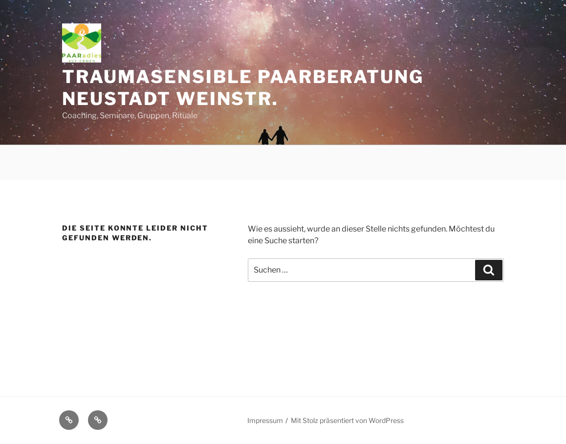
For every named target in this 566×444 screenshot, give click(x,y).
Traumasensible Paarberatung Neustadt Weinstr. (243, 87)
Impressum (265, 420)
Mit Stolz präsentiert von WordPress (347, 420)
